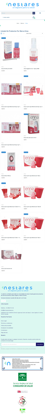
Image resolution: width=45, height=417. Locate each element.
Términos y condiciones (6, 323)
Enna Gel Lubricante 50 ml (30, 137)
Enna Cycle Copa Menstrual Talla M (32, 206)
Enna (2, 66)
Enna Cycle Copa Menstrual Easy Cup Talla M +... (11, 106)
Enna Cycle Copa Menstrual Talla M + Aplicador (11, 206)
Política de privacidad (6, 325)
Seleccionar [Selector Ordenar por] (34, 33)
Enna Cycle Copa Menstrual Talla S (32, 237)
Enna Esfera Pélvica (6, 175)
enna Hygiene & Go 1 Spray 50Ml (31, 68)
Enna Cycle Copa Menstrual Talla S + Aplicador (11, 237)
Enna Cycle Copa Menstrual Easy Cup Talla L (34, 106)
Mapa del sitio (4, 332)
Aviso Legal (3, 320)
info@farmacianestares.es (7, 310)
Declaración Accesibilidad (7, 328)
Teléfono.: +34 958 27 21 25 (7, 308)
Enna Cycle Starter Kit (6, 268)
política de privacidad (30, 349)
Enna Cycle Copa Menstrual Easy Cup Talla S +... (11, 144)
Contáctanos (4, 330)
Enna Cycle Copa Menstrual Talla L (32, 175)
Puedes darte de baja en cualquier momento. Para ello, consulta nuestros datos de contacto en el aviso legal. (20, 340)
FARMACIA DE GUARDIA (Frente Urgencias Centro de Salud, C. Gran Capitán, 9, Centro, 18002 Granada (22, 313)
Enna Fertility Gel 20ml (6, 68)
